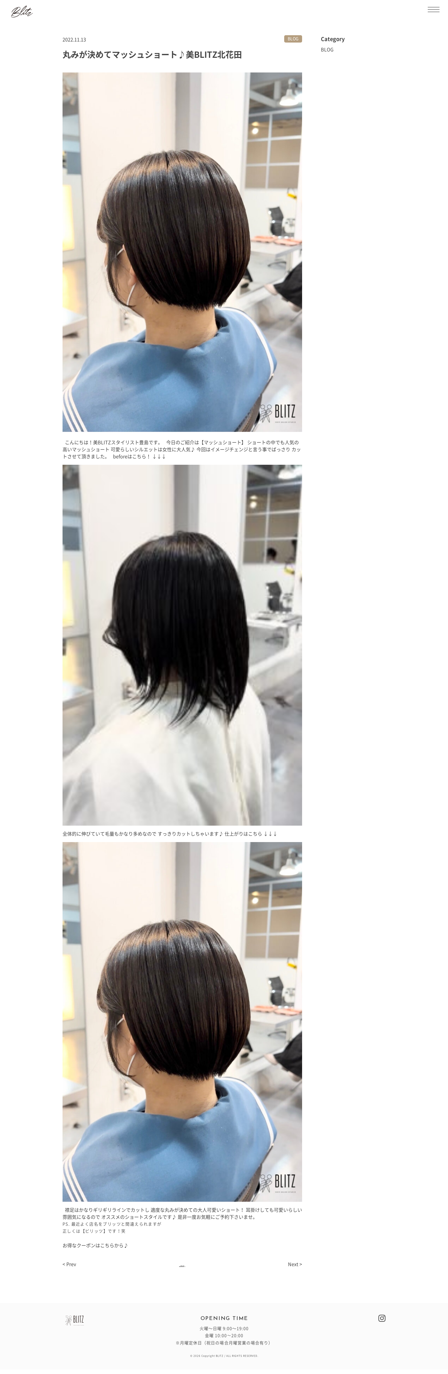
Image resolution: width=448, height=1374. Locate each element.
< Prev (69, 1269)
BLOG (293, 39)
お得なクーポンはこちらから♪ (95, 1245)
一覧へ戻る (182, 1266)
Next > (295, 1269)
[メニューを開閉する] (434, 9)
